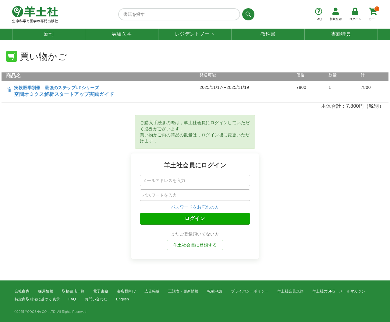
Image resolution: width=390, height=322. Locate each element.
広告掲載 (152, 291)
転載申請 (214, 291)
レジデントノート (195, 34)
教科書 (268, 34)
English (122, 299)
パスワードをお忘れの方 (195, 207)
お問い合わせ (96, 299)
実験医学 (122, 34)
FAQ (72, 299)
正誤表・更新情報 (183, 291)
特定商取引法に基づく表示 (37, 299)
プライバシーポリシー (250, 291)
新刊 (49, 34)
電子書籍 (100, 291)
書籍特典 (341, 34)
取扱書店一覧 (73, 291)
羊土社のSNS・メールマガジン (339, 291)
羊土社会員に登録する (195, 245)
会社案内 (22, 291)
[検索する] (247, 14)
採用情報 (45, 291)
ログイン (195, 218)
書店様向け (126, 291)
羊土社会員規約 (290, 291)
